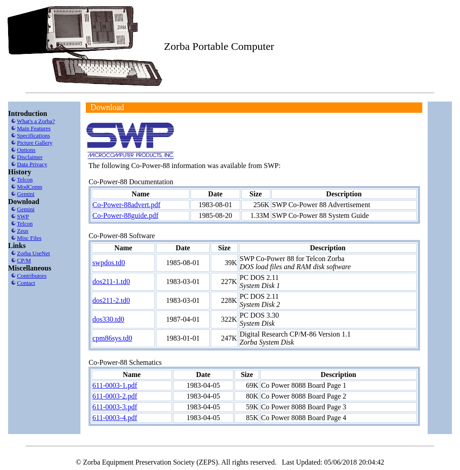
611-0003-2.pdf (115, 396)
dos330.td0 (108, 319)
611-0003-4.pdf (115, 417)
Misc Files (29, 238)
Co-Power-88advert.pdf (126, 204)
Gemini (26, 194)
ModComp (29, 186)
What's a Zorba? (36, 121)
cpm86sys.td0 (112, 338)
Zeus (22, 230)
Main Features (34, 128)
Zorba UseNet (33, 253)
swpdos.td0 (109, 262)
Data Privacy (32, 164)
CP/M (24, 260)
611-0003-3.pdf (115, 407)
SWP (23, 216)
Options (26, 149)
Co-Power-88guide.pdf (126, 215)
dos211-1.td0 (111, 281)
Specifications (33, 135)
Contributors (32, 275)
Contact (26, 282)
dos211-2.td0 (111, 300)
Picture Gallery (35, 142)
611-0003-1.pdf (115, 385)
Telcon (25, 179)
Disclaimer (30, 157)
